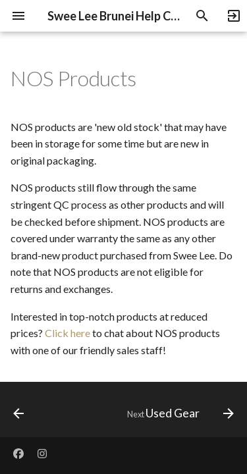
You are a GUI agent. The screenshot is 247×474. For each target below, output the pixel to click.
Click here (67, 333)
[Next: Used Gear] (178, 413)
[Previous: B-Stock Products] (19, 413)
